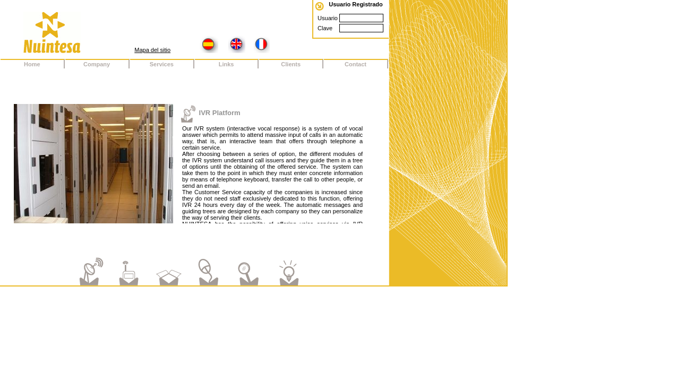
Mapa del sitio (152, 50)
